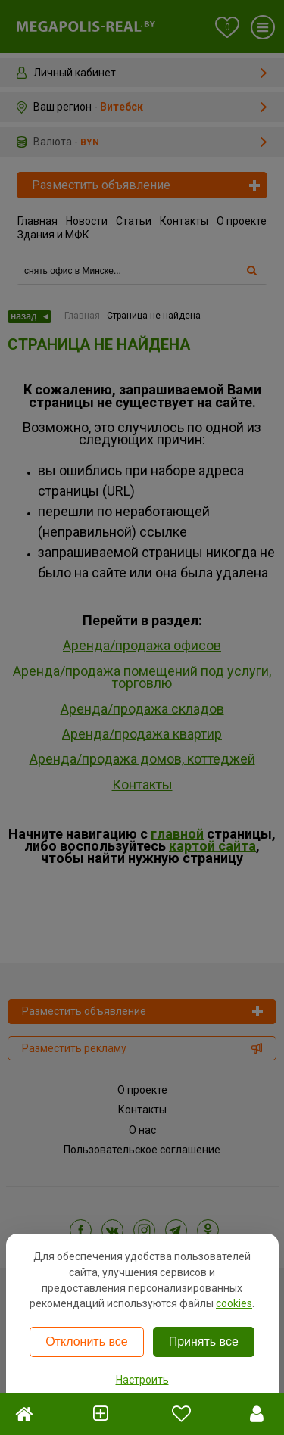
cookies (234, 1303)
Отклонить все (86, 1341)
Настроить (142, 1380)
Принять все (204, 1341)
